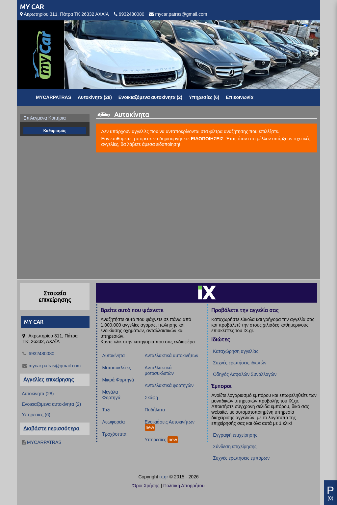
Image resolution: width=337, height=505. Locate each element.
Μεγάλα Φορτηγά (111, 394)
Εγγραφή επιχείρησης (235, 435)
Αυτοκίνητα (113, 355)
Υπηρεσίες (156, 439)
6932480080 (131, 14)
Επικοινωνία (239, 97)
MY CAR (32, 7)
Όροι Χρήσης (146, 485)
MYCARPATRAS (53, 97)
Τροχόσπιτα (114, 434)
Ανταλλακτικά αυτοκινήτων (171, 355)
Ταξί (106, 409)
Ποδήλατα (155, 409)
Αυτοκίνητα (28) (95, 97)
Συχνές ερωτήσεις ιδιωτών (239, 362)
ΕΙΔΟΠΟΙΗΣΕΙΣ (207, 138)
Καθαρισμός (54, 130)
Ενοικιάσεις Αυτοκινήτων (170, 422)
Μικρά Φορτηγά (118, 379)
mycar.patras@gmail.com (181, 14)
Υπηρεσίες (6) (204, 97)
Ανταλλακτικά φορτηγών (169, 385)
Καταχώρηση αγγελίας (235, 351)
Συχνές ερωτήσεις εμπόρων (241, 458)
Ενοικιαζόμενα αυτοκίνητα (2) (150, 97)
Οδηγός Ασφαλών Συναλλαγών (244, 374)
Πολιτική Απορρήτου (183, 485)
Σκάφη (151, 397)
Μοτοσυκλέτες (116, 367)
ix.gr (163, 476)
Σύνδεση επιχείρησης (234, 446)
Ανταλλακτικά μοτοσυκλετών (159, 370)
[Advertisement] (168, 216)
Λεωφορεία (113, 422)
